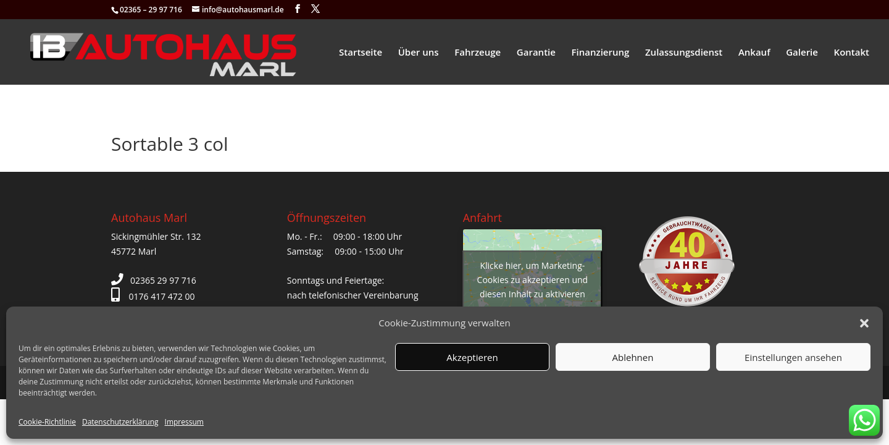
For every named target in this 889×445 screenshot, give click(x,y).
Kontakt (851, 53)
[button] (864, 323)
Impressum (184, 422)
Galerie (802, 53)
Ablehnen (633, 357)
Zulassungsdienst (683, 53)
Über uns (418, 53)
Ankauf (754, 53)
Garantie (536, 53)
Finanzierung (601, 53)
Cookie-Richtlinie (47, 422)
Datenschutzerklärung (120, 422)
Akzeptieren (472, 357)
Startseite (360, 53)
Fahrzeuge (477, 53)
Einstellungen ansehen (793, 357)
